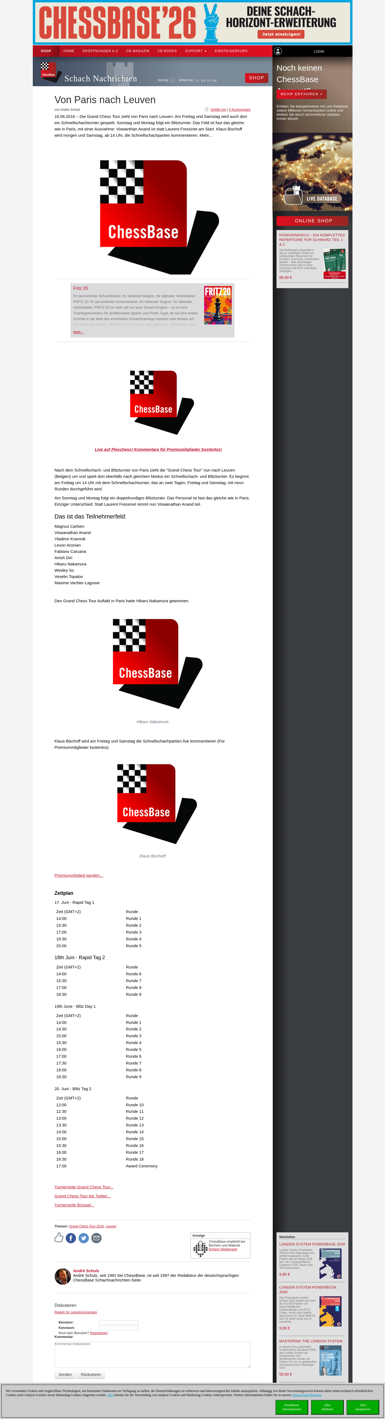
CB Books (167, 51)
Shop (46, 51)
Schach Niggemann (223, 1249)
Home (69, 51)
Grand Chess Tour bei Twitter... (83, 1196)
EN (203, 80)
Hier (110, 1395)
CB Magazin (137, 51)
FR (215, 80)
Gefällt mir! (218, 110)
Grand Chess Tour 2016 (86, 1226)
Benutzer (66, 1322)
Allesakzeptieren (362, 1407)
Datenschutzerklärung (306, 1395)
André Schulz (86, 1270)
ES (209, 80)
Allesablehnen (327, 1407)
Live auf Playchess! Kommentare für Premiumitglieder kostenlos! (158, 449)
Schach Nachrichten (100, 78)
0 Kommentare (240, 110)
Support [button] (196, 51)
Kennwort (66, 1328)
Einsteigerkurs (231, 51)
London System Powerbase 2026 (312, 1244)
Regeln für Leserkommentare (76, 1312)
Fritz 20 (80, 288)
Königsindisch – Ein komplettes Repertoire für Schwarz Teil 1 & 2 (312, 239)
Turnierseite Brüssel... (74, 1205)
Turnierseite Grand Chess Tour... (84, 1187)
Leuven (111, 1226)
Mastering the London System (310, 1341)
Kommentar (64, 1337)
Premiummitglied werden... (79, 875)
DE (197, 80)
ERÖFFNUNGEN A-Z (100, 51)
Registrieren (99, 1333)
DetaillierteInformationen (292, 1407)
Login (319, 51)
